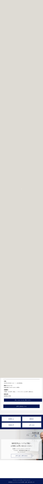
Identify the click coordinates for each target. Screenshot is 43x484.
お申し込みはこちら (21, 300)
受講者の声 (11, 425)
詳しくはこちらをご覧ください (23, 294)
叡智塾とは (11, 419)
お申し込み (32, 425)
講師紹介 (32, 419)
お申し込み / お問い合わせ (21, 455)
